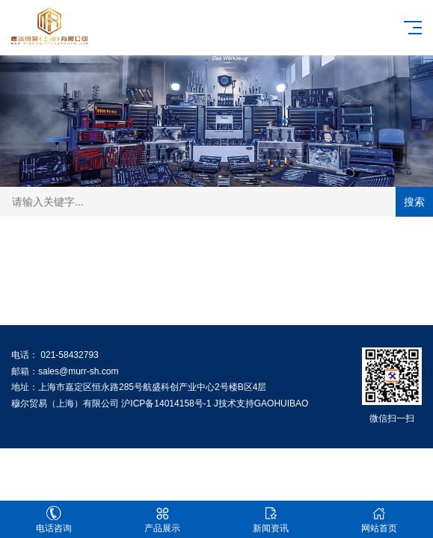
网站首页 (379, 520)
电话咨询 (54, 520)
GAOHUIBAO (281, 403)
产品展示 (162, 520)
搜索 (414, 202)
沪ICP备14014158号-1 (166, 403)
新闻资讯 (271, 520)
